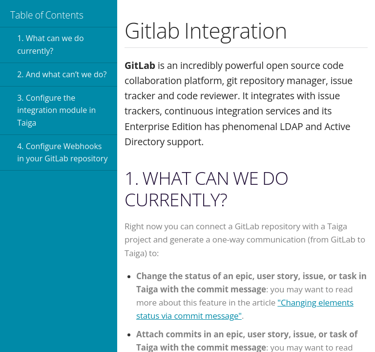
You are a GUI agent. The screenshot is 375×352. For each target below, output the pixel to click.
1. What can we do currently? (50, 44)
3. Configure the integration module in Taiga (56, 110)
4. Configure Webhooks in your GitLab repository (62, 152)
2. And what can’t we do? (61, 74)
